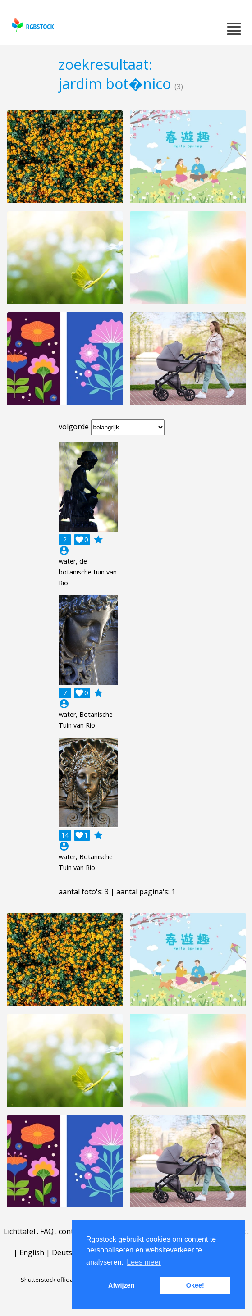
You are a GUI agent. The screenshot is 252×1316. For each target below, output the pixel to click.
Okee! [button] (195, 1285)
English (31, 1252)
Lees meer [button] (144, 1262)
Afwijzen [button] (121, 1285)
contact (71, 1231)
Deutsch (66, 1252)
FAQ (47, 1231)
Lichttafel (19, 1231)
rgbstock (31, 25)
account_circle (64, 550)
